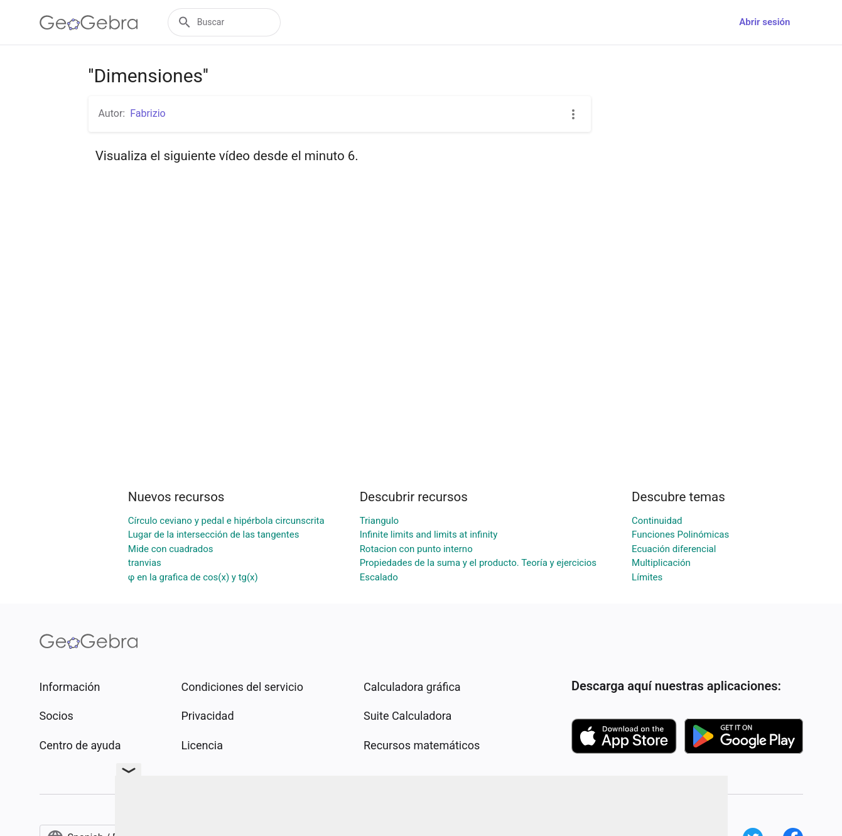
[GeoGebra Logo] (89, 22)
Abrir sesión (764, 22)
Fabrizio (148, 113)
